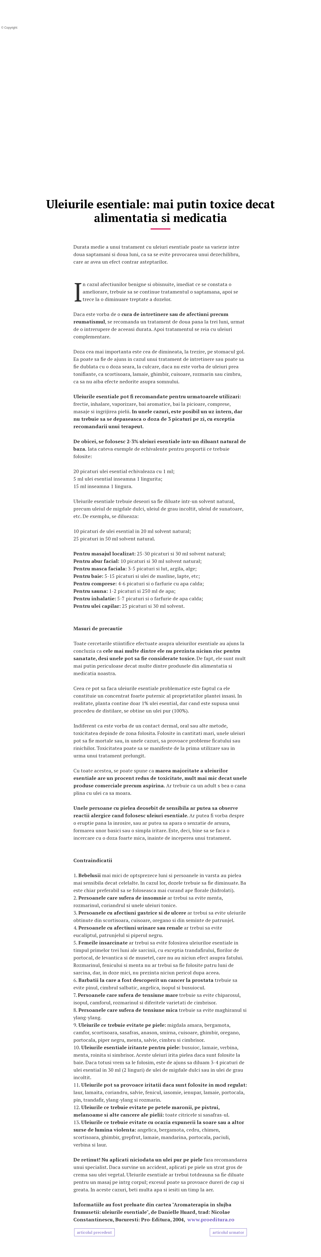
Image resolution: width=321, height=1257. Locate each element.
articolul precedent (94, 1232)
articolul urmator (228, 1232)
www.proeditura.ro (210, 1219)
